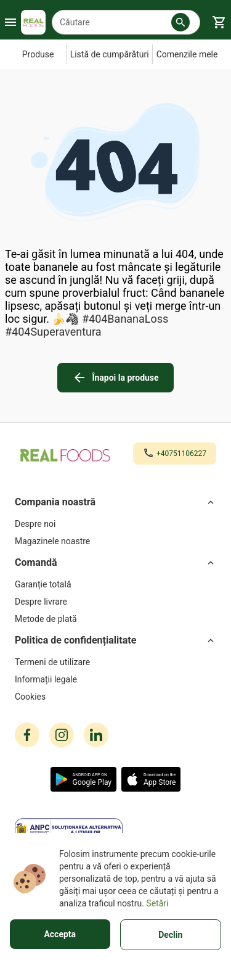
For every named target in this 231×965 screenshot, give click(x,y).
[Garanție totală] (115, 584)
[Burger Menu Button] (10, 22)
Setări (157, 903)
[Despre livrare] (115, 601)
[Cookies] (115, 696)
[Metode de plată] (115, 619)
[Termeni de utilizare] (115, 662)
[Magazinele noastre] (115, 541)
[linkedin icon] (96, 735)
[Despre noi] (115, 524)
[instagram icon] (61, 735)
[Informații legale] (115, 679)
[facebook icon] (27, 735)
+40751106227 (181, 453)
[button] (180, 22)
